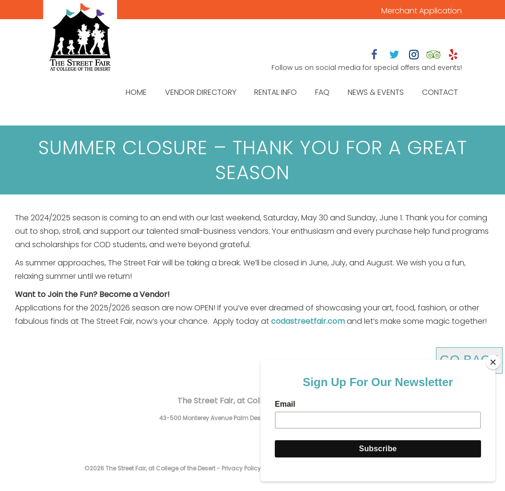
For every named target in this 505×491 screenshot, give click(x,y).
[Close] (493, 362)
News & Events (376, 92)
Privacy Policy (241, 468)
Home (136, 92)
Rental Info (275, 92)
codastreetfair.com (308, 321)
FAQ (322, 92)
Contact (440, 92)
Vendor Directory (200, 92)
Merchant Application (421, 10)
